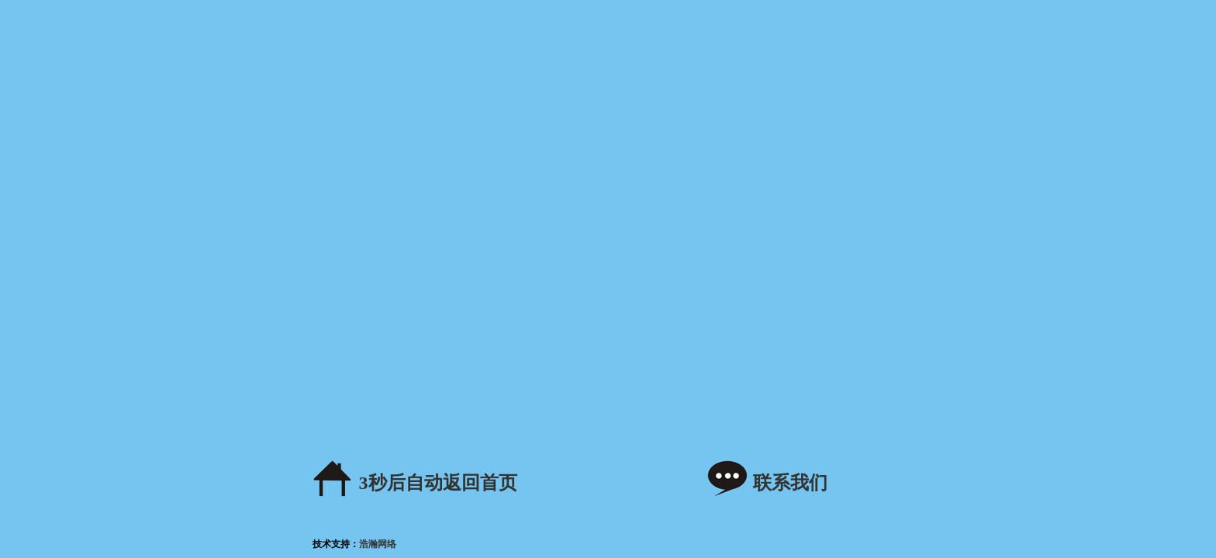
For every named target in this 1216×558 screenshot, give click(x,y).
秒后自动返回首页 (438, 483)
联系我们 (790, 483)
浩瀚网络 (377, 544)
